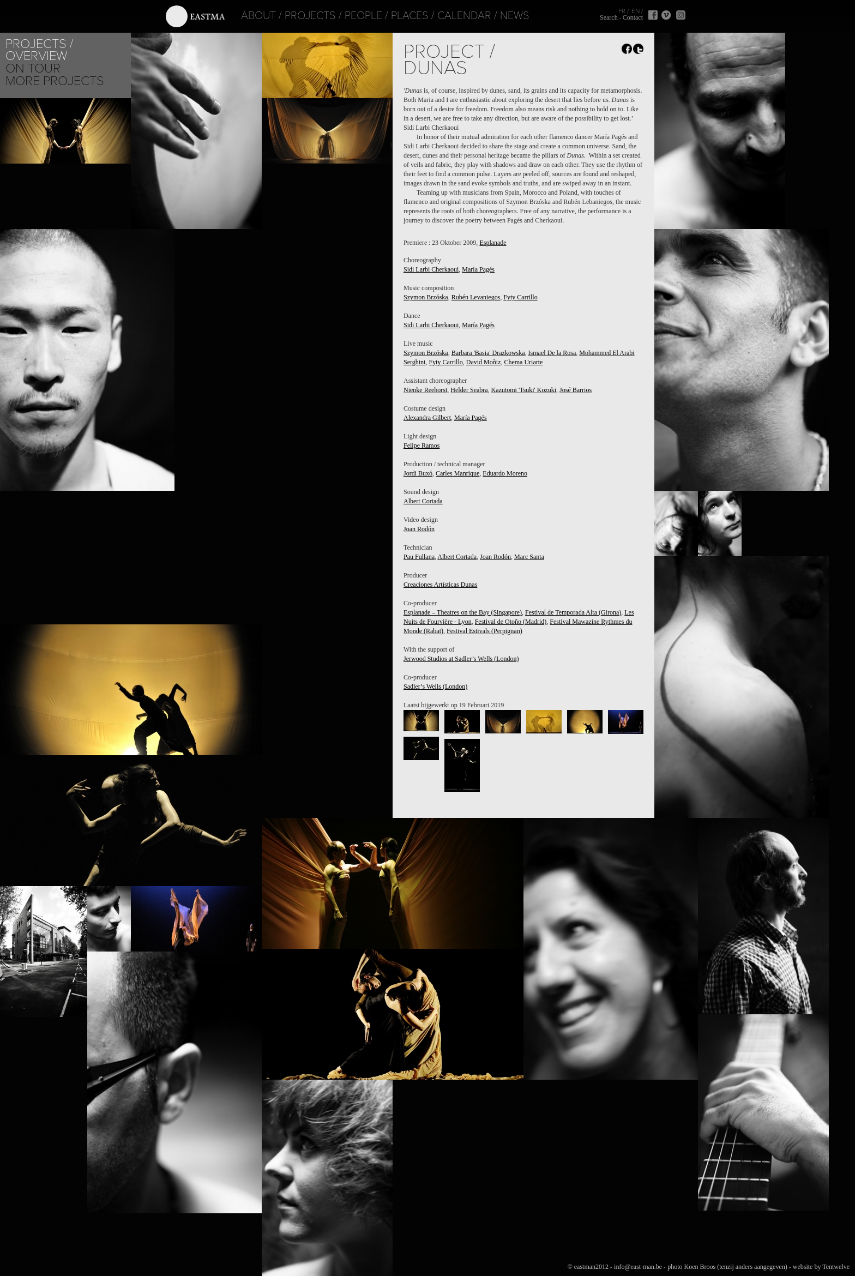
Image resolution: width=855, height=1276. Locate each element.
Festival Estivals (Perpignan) (484, 631)
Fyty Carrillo (520, 297)
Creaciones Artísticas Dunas (440, 584)
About (244, 15)
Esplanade (492, 242)
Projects (296, 15)
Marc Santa (529, 557)
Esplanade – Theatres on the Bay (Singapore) (463, 612)
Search (609, 17)
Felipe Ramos (421, 445)
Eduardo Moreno (505, 473)
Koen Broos (699, 1267)
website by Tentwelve (821, 1267)
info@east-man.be (638, 1267)
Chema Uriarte (523, 362)
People (349, 15)
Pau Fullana (419, 557)
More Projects (54, 81)
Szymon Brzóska (426, 297)
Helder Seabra (468, 390)
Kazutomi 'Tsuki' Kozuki (523, 390)
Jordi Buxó (418, 473)
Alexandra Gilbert (427, 418)
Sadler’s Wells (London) (435, 686)
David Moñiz (483, 362)
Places (395, 15)
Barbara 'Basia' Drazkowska (488, 353)
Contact (633, 17)
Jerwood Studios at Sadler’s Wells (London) (461, 659)
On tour (33, 68)
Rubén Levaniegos (476, 297)
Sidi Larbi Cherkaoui (431, 269)
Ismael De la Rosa (552, 353)
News (500, 15)
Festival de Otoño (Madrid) (511, 621)
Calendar (450, 15)
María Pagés (478, 269)
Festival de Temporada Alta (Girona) (573, 612)
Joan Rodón (419, 529)
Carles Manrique (457, 473)
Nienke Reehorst (425, 390)
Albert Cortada (423, 501)
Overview (36, 56)
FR (621, 11)
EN (635, 11)
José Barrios (575, 390)
